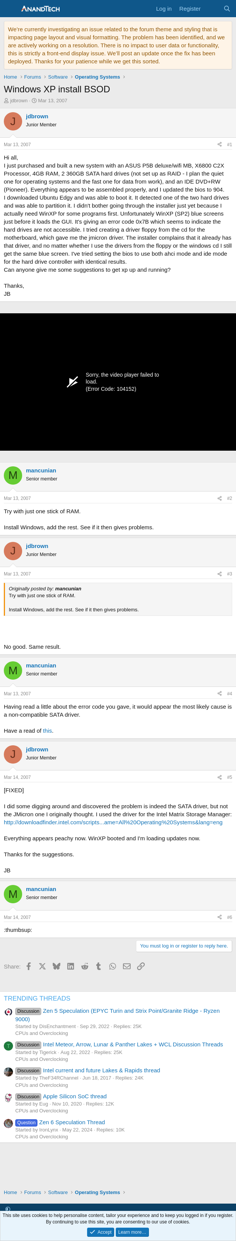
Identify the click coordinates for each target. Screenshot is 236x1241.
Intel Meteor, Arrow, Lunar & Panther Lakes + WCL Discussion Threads (119, 1044)
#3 (229, 574)
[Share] (220, 144)
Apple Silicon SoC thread (61, 1096)
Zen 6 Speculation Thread (60, 1122)
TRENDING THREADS (37, 998)
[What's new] (211, 9)
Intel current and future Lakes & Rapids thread (87, 1070)
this (47, 730)
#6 (229, 917)
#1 (229, 144)
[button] (8, 1209)
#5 (229, 777)
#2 (229, 498)
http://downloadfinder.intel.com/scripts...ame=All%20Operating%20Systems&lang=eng (113, 822)
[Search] (227, 9)
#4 (229, 693)
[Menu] (10, 8)
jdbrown (19, 100)
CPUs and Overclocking (41, 1033)
